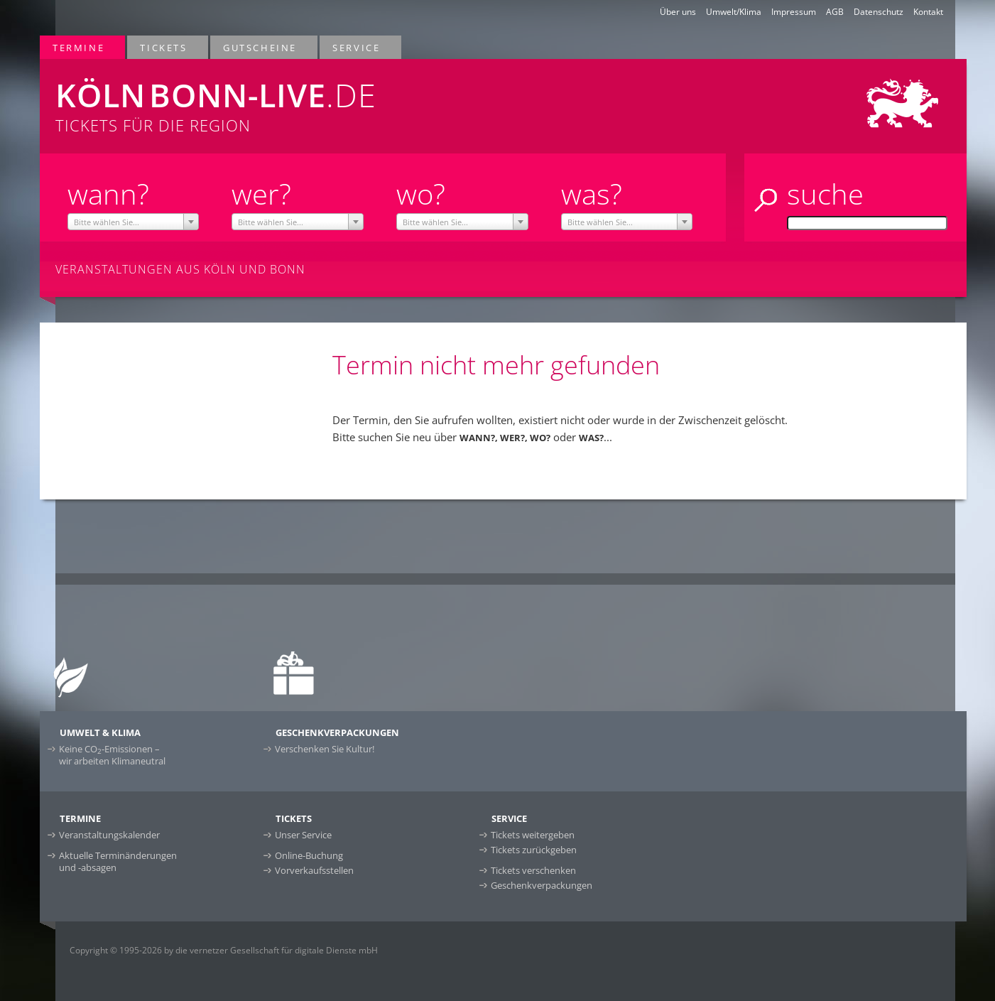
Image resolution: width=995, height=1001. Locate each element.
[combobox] (133, 221)
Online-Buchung (309, 855)
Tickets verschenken (533, 870)
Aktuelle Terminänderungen (118, 861)
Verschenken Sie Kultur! (324, 748)
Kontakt (928, 12)
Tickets (164, 47)
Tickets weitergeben (533, 834)
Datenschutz (878, 12)
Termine (79, 47)
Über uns (678, 12)
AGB (835, 12)
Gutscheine (260, 47)
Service (357, 47)
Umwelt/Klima (733, 12)
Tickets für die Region (310, 97)
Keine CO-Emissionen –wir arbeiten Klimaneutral (112, 754)
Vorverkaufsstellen (314, 870)
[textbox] (133, 222)
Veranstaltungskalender (109, 834)
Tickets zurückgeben (534, 849)
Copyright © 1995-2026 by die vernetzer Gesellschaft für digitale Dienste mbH (224, 950)
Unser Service (303, 834)
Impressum (793, 12)
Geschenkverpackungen (541, 885)
